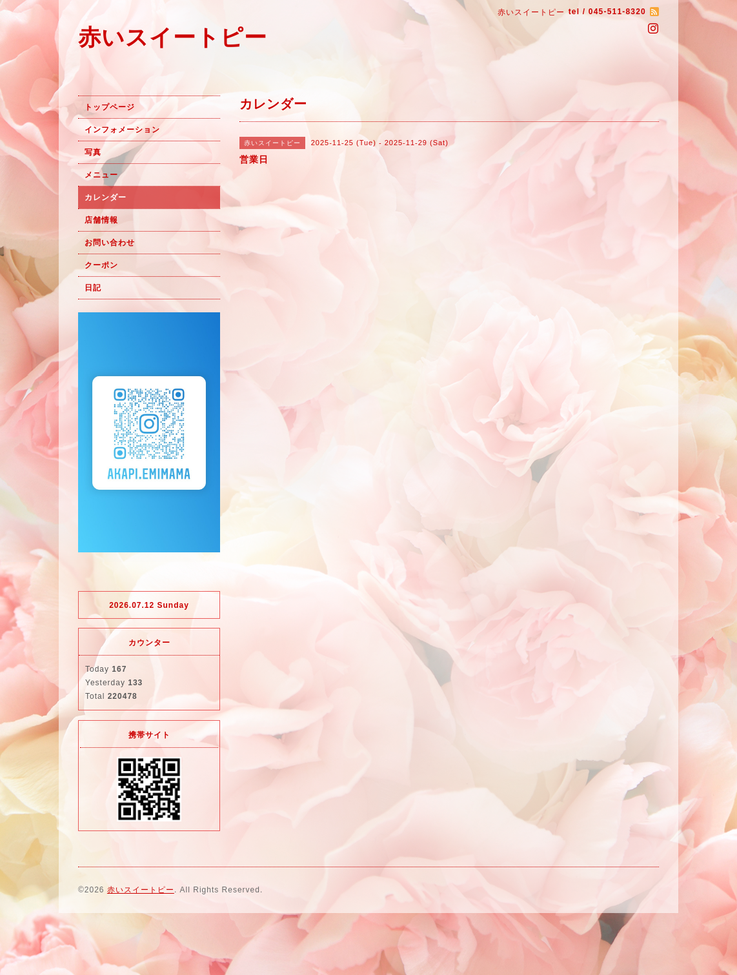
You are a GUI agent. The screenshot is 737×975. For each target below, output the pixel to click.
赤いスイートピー (172, 37)
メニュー (101, 174)
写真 (93, 152)
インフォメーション (122, 129)
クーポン (101, 265)
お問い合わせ (110, 242)
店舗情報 (101, 220)
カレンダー (105, 197)
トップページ (110, 107)
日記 (93, 287)
